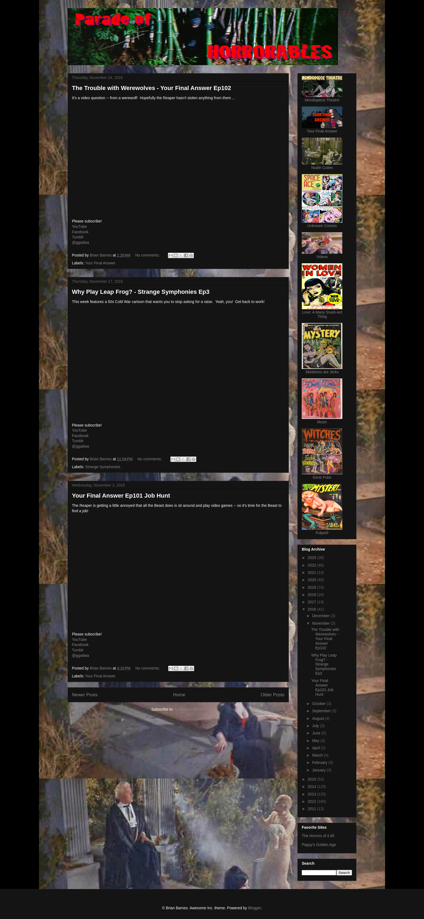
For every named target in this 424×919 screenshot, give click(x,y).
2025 (312, 557)
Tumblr (78, 237)
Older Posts (272, 694)
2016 (312, 609)
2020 (312, 580)
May (316, 740)
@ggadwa (80, 242)
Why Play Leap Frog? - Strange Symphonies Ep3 (141, 291)
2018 (312, 594)
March (318, 755)
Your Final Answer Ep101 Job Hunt (121, 495)
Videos (322, 257)
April (316, 748)
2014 (312, 786)
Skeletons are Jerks (322, 372)
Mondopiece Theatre (322, 100)
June (316, 733)
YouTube (79, 226)
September (322, 711)
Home (179, 694)
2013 (312, 794)
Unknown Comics (322, 226)
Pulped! (322, 533)
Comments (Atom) (189, 709)
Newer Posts (85, 694)
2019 (312, 587)
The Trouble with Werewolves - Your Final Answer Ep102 (151, 88)
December (321, 616)
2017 (312, 602)
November (321, 623)
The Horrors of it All (318, 836)
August (318, 718)
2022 (312, 565)
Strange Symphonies (102, 467)
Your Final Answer (100, 263)
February (320, 762)
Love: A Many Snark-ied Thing (322, 314)
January (319, 770)
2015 (312, 779)
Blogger (254, 908)
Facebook (80, 232)
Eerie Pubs (322, 477)
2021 (312, 572)
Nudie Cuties (322, 167)
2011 (312, 809)
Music (322, 422)
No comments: (148, 255)
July (316, 726)
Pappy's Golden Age (319, 845)
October (319, 703)
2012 (312, 801)
